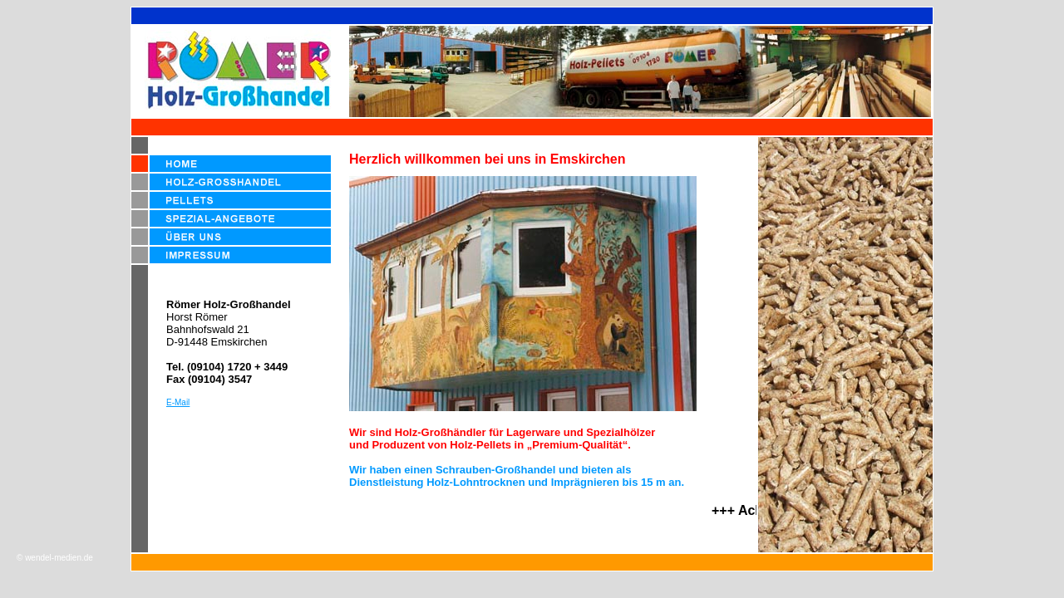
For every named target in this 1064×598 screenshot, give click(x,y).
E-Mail (178, 402)
